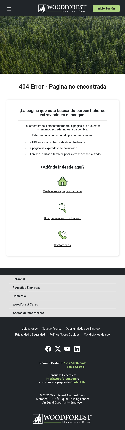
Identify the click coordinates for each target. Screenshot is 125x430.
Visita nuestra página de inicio (62, 191)
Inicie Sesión (106, 8)
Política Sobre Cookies (64, 334)
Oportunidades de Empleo (83, 328)
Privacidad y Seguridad (30, 334)
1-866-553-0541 (75, 367)
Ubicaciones (30, 328)
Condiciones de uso (97, 334)
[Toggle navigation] (21, 8)
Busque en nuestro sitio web (62, 218)
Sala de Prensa (51, 328)
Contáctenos (62, 245)
